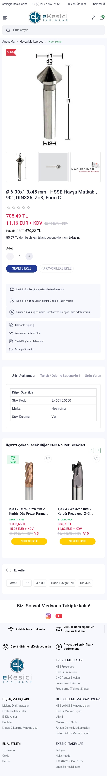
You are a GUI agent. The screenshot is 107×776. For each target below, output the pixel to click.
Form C (13, 583)
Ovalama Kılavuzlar (14, 711)
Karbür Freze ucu (66, 672)
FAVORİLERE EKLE (56, 269)
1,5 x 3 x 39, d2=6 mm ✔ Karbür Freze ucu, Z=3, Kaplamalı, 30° (75, 511)
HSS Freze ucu (65, 666)
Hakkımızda (63, 755)
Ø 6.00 (40, 583)
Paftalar (7, 722)
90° (27, 583)
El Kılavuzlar (9, 716)
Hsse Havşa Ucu (62, 583)
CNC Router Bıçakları (68, 677)
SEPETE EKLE (21, 268)
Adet (9, 248)
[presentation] (91, 450)
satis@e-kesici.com (68, 766)
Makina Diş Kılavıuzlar (15, 705)
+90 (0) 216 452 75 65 (69, 761)
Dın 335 (85, 583)
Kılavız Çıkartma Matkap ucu (20, 727)
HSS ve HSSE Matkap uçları (73, 705)
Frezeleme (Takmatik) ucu (72, 688)
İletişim (60, 750)
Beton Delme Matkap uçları (72, 733)
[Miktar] (20, 256)
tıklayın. (74, 237)
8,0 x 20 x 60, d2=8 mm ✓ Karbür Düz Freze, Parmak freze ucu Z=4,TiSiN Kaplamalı (28, 511)
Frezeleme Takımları (68, 683)
